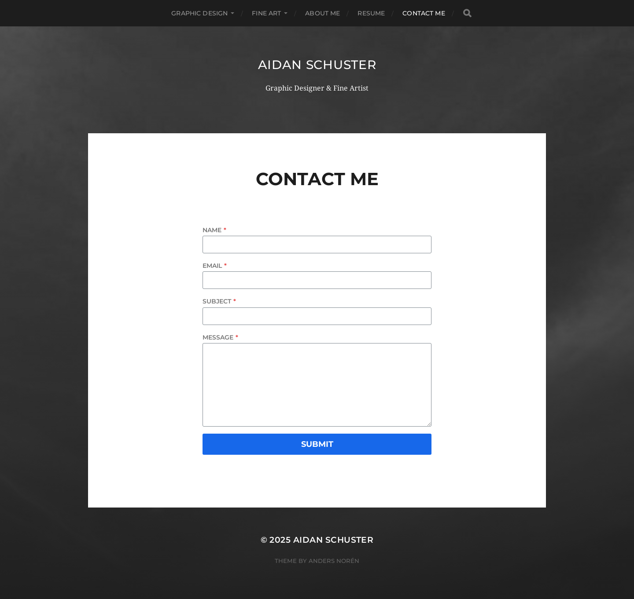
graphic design (199, 13)
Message (220, 337)
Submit (317, 444)
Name (214, 230)
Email (215, 266)
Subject (219, 301)
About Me (322, 13)
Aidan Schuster (317, 64)
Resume (371, 13)
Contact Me (423, 13)
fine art (266, 13)
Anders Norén (334, 560)
